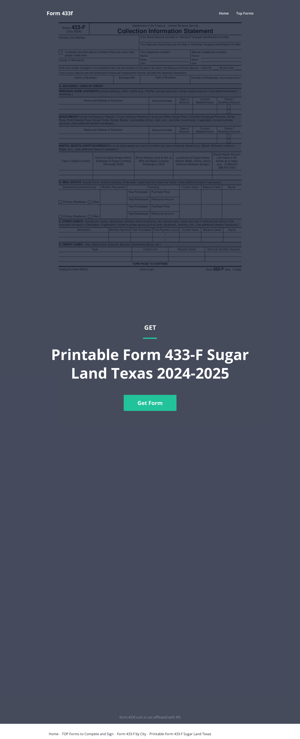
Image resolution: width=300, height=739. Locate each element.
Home (224, 13)
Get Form (150, 403)
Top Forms (245, 13)
